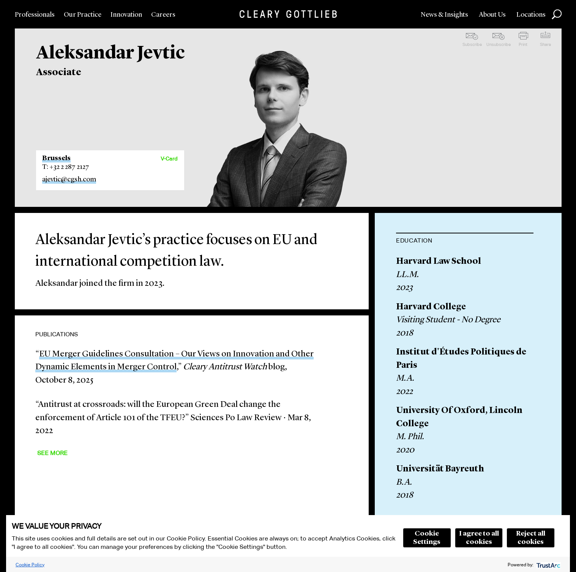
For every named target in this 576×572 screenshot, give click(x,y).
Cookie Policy (30, 564)
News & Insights (444, 14)
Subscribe (472, 44)
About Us (492, 14)
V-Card (169, 159)
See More (52, 453)
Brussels (56, 158)
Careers (163, 14)
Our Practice (82, 14)
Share (545, 44)
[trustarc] (547, 564)
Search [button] (557, 14)
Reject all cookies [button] (530, 537)
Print (523, 44)
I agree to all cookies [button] (479, 537)
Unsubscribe (498, 44)
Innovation (126, 14)
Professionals (35, 14)
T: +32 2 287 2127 (65, 167)
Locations (531, 14)
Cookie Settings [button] (426, 537)
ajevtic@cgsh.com (69, 179)
